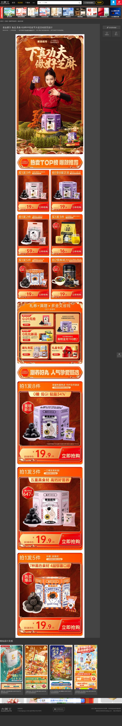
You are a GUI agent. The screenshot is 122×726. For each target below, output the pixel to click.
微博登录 (119, 3)
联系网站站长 (58, 709)
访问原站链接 (111, 27)
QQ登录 (113, 3)
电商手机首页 (12, 21)
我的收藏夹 (89, 2)
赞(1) (116, 33)
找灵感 (20, 3)
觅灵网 (99, 2)
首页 (13, 3)
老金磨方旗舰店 (29, 30)
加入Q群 (119, 355)
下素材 (27, 3)
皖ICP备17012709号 (35, 711)
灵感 (6, 21)
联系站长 (20, 708)
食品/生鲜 (20, 21)
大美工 (5, 2)
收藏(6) (107, 33)
